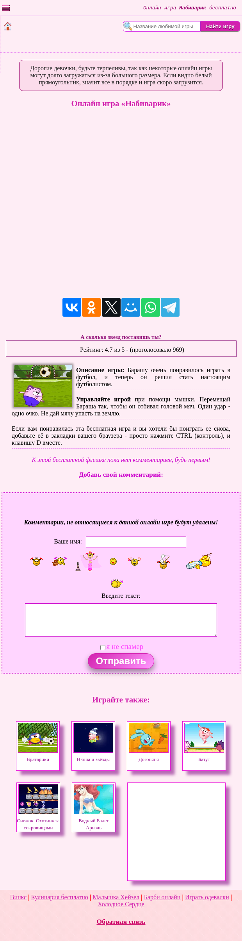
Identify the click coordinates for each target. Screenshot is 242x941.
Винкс (18, 897)
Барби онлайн (162, 897)
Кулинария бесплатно (59, 897)
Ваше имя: (68, 541)
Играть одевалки (207, 897)
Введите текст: (121, 595)
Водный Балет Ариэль (94, 821)
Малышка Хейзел (116, 897)
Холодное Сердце (121, 904)
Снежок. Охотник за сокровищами (38, 821)
